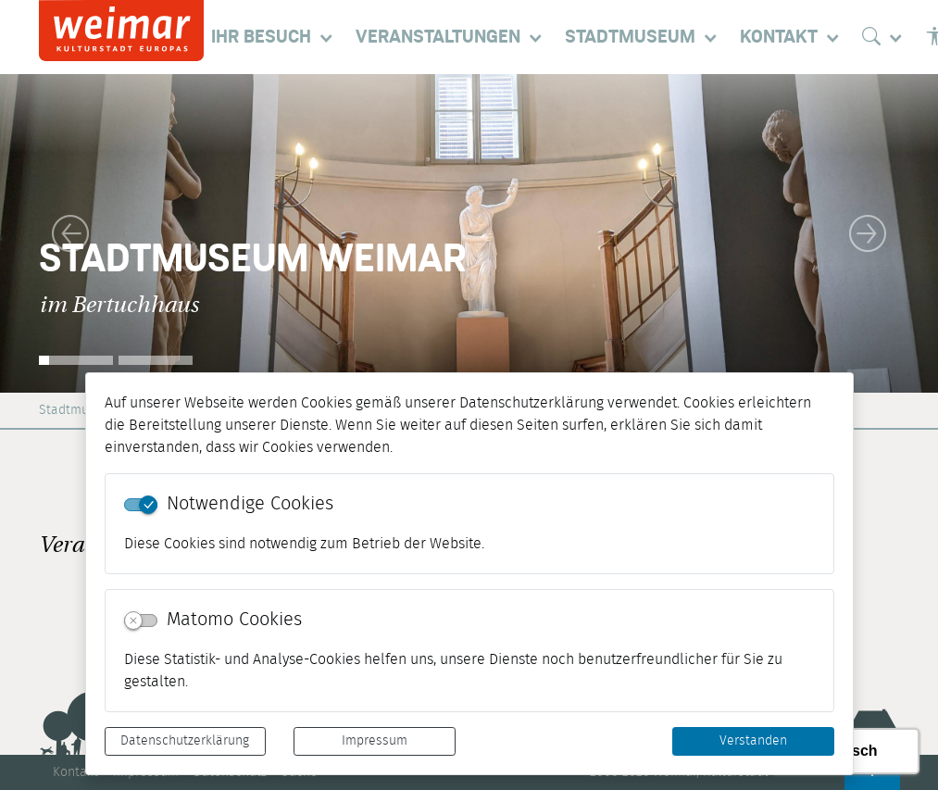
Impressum (374, 740)
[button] (70, 233)
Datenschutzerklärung (184, 740)
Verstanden (753, 740)
